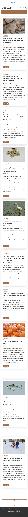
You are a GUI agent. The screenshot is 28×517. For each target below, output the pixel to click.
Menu (14, 12)
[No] (26, 512)
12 (14, 505)
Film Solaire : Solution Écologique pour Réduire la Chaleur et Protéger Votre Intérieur (14, 262)
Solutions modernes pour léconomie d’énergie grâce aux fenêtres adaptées (12, 78)
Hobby (5, 342)
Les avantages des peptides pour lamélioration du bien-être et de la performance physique (13, 173)
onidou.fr (6, 8)
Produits (6, 35)
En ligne (5, 294)
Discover (6, 67)
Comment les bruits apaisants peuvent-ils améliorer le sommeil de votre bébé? (13, 40)
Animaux (6, 222)
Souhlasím (14, 514)
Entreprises (7, 257)
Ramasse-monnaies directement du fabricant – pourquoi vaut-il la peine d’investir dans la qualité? (13, 115)
